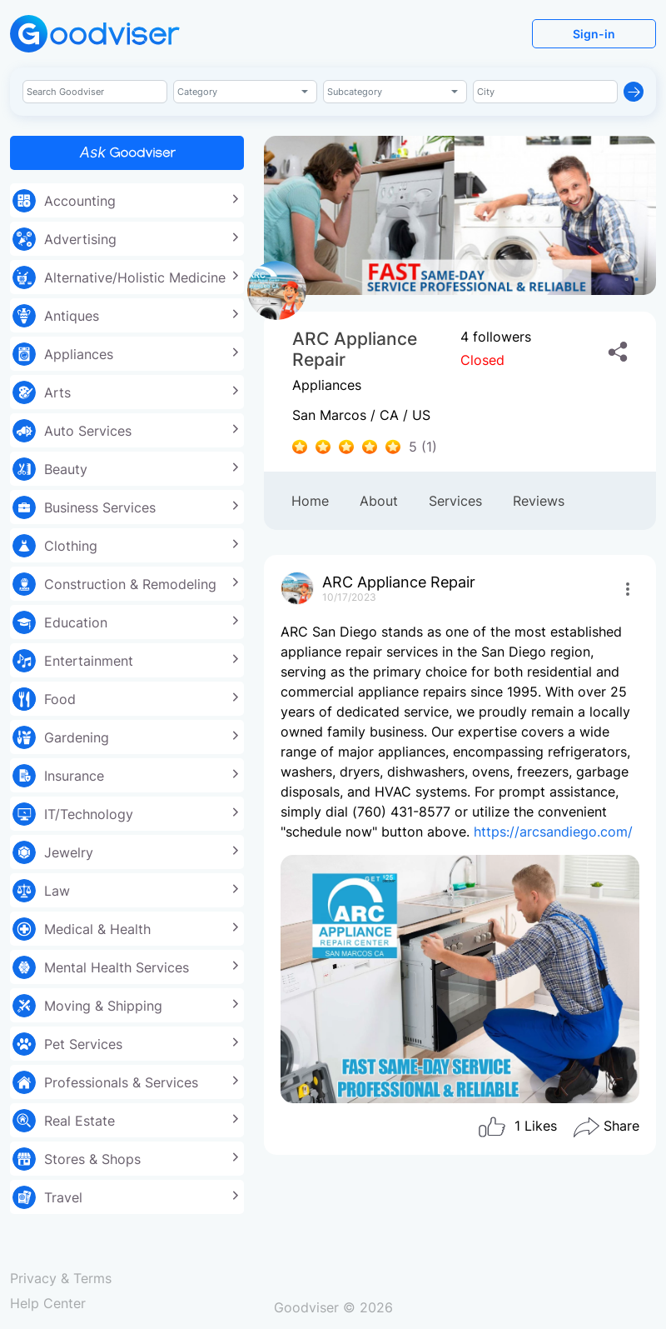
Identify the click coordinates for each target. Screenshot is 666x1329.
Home (310, 500)
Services (455, 500)
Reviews (538, 500)
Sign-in (594, 34)
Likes (517, 1127)
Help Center (48, 1303)
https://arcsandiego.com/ (553, 831)
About (379, 500)
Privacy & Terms (61, 1278)
